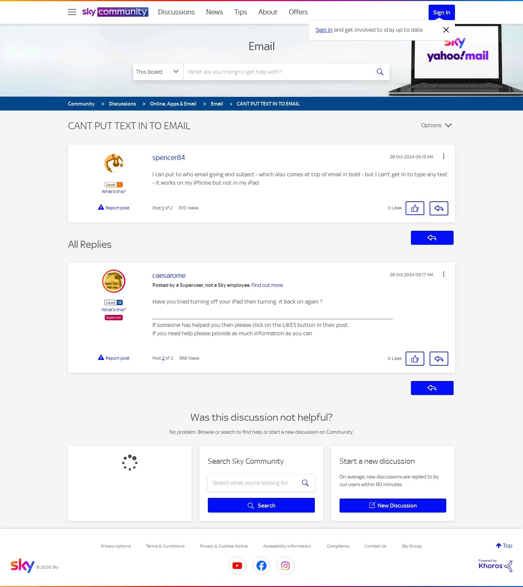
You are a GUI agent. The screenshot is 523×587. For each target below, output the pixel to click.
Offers (298, 12)
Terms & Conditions (165, 546)
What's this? (114, 191)
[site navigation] (72, 12)
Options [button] (431, 125)
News (214, 12)
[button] (443, 156)
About (268, 12)
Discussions (176, 12)
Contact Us (375, 546)
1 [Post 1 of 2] (163, 207)
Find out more (267, 285)
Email (261, 46)
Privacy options (116, 546)
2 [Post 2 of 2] (163, 358)
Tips (240, 12)
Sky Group (412, 546)
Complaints (338, 546)
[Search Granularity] (158, 71)
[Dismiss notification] (446, 30)
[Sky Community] (115, 12)
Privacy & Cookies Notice (223, 546)
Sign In (441, 12)
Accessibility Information (287, 546)
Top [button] (507, 545)
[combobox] (276, 71)
